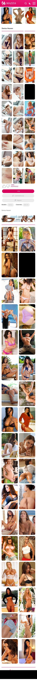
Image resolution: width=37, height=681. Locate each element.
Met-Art (26, 205)
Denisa (10, 205)
